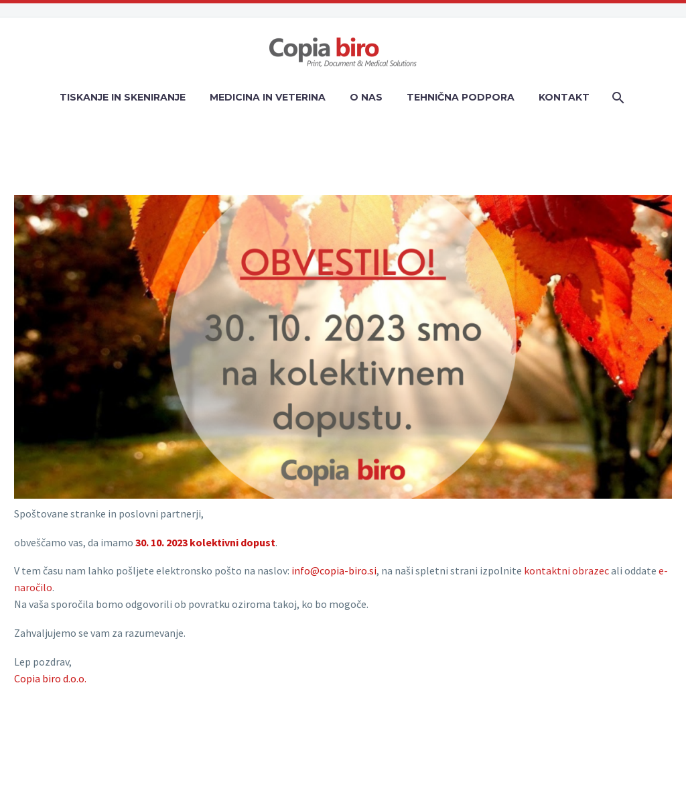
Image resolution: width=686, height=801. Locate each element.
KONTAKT (564, 97)
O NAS (366, 97)
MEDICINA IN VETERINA (268, 97)
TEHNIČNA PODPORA (460, 97)
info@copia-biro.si (333, 570)
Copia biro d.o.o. (50, 678)
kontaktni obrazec (566, 570)
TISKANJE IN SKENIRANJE (123, 97)
